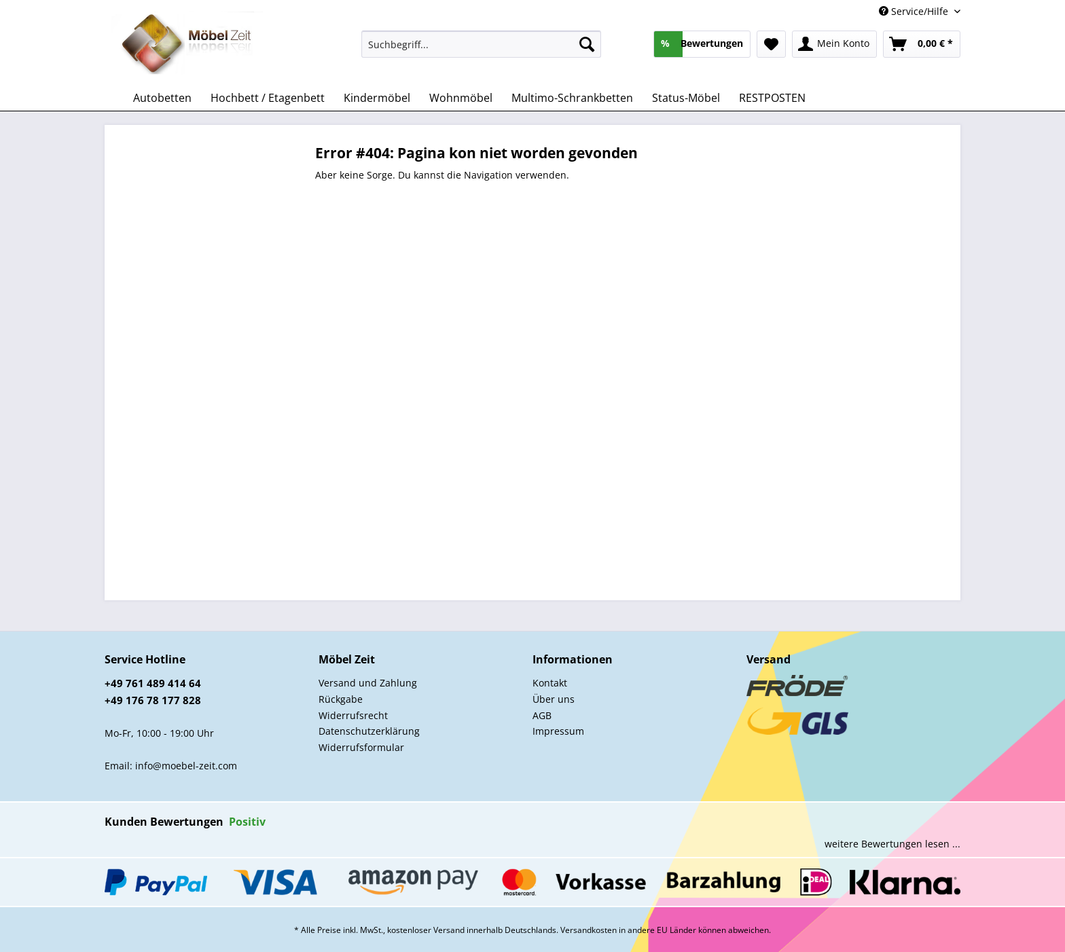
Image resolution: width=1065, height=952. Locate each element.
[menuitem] (481, 51)
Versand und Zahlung (368, 682)
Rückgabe (341, 699)
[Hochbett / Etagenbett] (267, 98)
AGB (542, 715)
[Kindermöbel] (377, 98)
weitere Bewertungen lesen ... (892, 843)
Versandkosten (588, 930)
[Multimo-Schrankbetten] (572, 98)
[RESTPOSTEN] (772, 98)
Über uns (553, 699)
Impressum (558, 731)
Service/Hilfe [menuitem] (915, 11)
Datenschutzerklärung (369, 731)
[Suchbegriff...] (481, 44)
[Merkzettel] (771, 44)
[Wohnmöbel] (461, 98)
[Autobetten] (162, 98)
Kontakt (549, 682)
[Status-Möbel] (686, 98)
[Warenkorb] (921, 44)
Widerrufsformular (361, 747)
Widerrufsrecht (353, 715)
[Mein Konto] (834, 44)
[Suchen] (587, 44)
